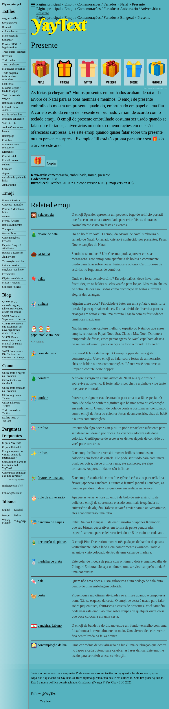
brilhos (42, 453)
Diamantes (7, 151)
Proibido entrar (10, 160)
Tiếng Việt (20, 521)
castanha (44, 253)
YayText (45, 701)
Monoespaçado (10, 35)
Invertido (7, 55)
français (6, 515)
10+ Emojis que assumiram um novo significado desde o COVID (12, 328)
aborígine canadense (13, 118)
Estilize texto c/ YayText (10, 419)
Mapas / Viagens (11, 282)
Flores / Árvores (10, 220)
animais (6, 216)
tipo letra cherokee (12, 114)
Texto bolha (8, 60)
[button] (33, 5)
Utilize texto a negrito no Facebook (13, 374)
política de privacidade (63, 682)
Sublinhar (7, 39)
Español (18, 509)
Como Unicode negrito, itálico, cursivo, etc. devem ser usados (12, 307)
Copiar (52, 163)
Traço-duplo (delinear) (14, 51)
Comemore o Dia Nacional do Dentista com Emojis (13, 354)
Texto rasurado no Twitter (11, 412)
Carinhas (7, 140)
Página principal (11, 4)
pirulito (43, 428)
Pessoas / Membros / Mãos (13, 210)
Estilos (8, 11)
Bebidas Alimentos (12, 224)
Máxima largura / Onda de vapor (11, 89)
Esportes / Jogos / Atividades (11, 247)
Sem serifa (7, 83)
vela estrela (45, 214)
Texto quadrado (10, 64)
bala (41, 581)
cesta (41, 595)
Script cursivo (9, 22)
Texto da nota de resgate (11, 97)
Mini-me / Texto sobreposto (10, 146)
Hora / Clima (9, 233)
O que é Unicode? (11, 447)
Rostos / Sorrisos (11, 200)
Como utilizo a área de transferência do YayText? (14, 465)
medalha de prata (50, 561)
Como (7, 365)
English (6, 509)
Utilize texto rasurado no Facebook (13, 389)
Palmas (6, 164)
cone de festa (47, 353)
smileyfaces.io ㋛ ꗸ (12, 485)
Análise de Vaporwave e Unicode (14, 318)
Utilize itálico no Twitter (11, 404)
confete (43, 398)
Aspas (5, 173)
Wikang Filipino (6, 521)
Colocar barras (10, 31)
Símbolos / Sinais (11, 286)
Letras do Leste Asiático (10, 109)
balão (41, 278)
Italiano (18, 515)
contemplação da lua (52, 645)
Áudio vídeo (8, 256)
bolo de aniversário (51, 497)
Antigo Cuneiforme (12, 127)
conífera (43, 378)
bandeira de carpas (51, 522)
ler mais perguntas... (17, 479)
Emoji (8, 193)
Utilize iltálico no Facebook (11, 382)
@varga (97, 682)
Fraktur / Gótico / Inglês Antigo (11, 46)
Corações (7, 168)
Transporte (8, 229)
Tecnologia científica (13, 261)
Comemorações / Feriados (11, 239)
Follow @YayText (12, 492)
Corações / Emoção (12, 204)
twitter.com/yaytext (117, 673)
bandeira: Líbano (50, 625)
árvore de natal (48, 234)
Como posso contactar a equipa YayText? (14, 474)
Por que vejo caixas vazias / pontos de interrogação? (12, 454)
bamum (6, 131)
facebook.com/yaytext (145, 673)
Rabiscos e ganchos (12, 102)
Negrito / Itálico (10, 18)
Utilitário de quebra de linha (14, 179)
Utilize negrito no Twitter (11, 397)
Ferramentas (8, 274)
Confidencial (9, 156)
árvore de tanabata (50, 477)
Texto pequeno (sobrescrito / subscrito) (10, 76)
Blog (6, 294)
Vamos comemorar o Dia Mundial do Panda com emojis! (12, 342)
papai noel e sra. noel (46, 335)
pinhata (43, 303)
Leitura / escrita (10, 265)
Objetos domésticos (12, 278)
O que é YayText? (11, 442)
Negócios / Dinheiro (13, 269)
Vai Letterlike (9, 123)
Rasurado (7, 27)
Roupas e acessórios (13, 252)
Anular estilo (9, 184)
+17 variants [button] (37, 341)
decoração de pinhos (52, 542)
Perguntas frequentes (12, 432)
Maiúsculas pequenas (13, 68)
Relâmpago (8, 135)
